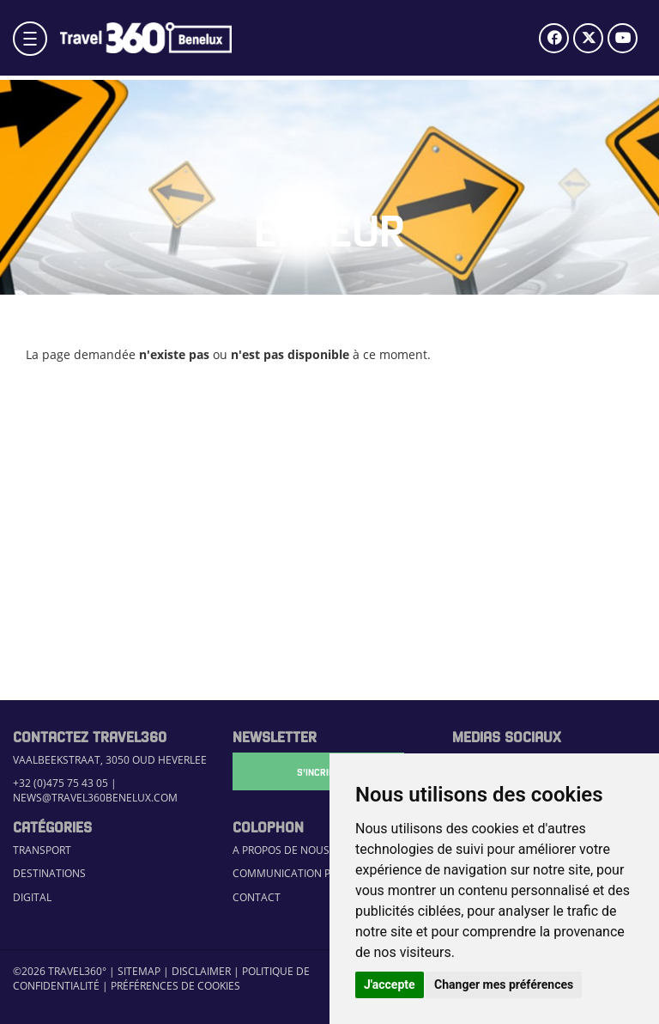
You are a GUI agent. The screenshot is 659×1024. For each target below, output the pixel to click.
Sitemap (139, 971)
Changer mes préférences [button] (503, 984)
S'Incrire (318, 771)
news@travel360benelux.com (95, 797)
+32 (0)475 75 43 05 (60, 783)
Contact (257, 897)
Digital (32, 897)
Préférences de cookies (175, 985)
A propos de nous (281, 850)
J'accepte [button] (389, 984)
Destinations (49, 873)
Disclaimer (201, 971)
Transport (42, 850)
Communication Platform (305, 873)
